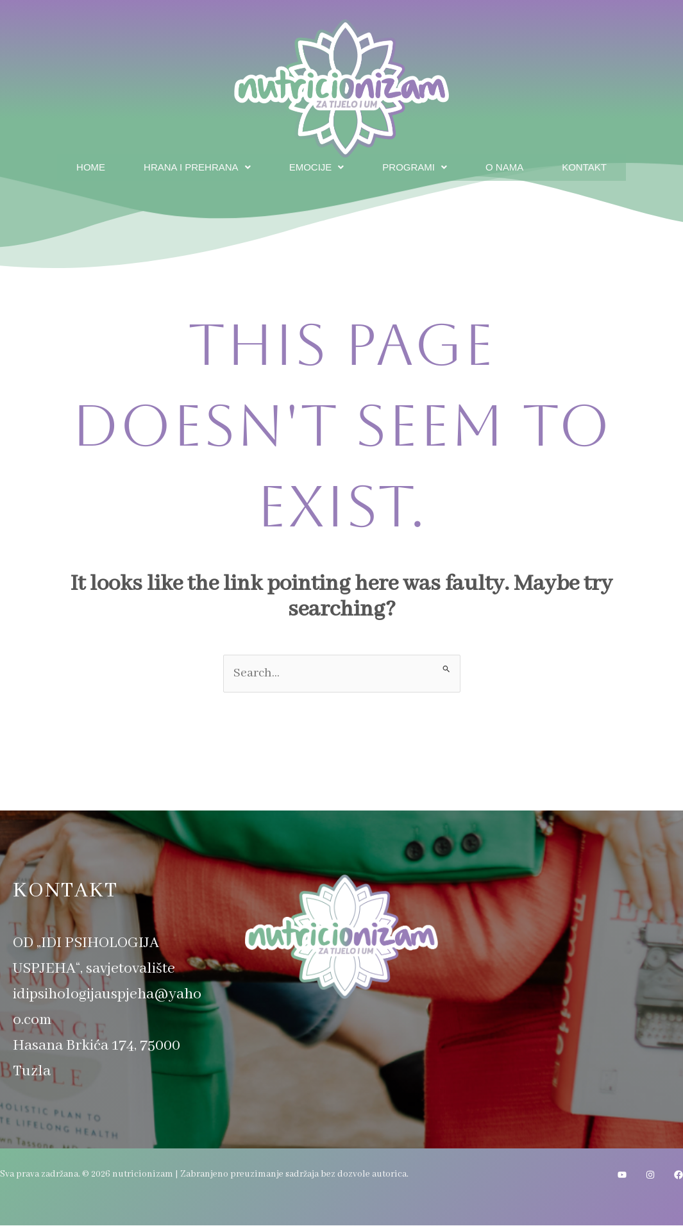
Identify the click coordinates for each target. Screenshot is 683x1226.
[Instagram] (650, 1175)
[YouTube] (622, 1175)
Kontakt (595, 165)
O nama (511, 165)
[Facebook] (678, 1175)
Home (78, 165)
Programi (418, 165)
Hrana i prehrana (190, 165)
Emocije (316, 165)
